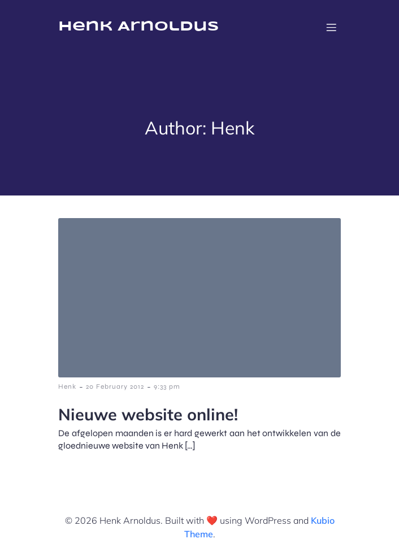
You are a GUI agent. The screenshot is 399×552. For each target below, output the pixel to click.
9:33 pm (167, 386)
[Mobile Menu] (331, 27)
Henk (67, 386)
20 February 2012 (115, 386)
